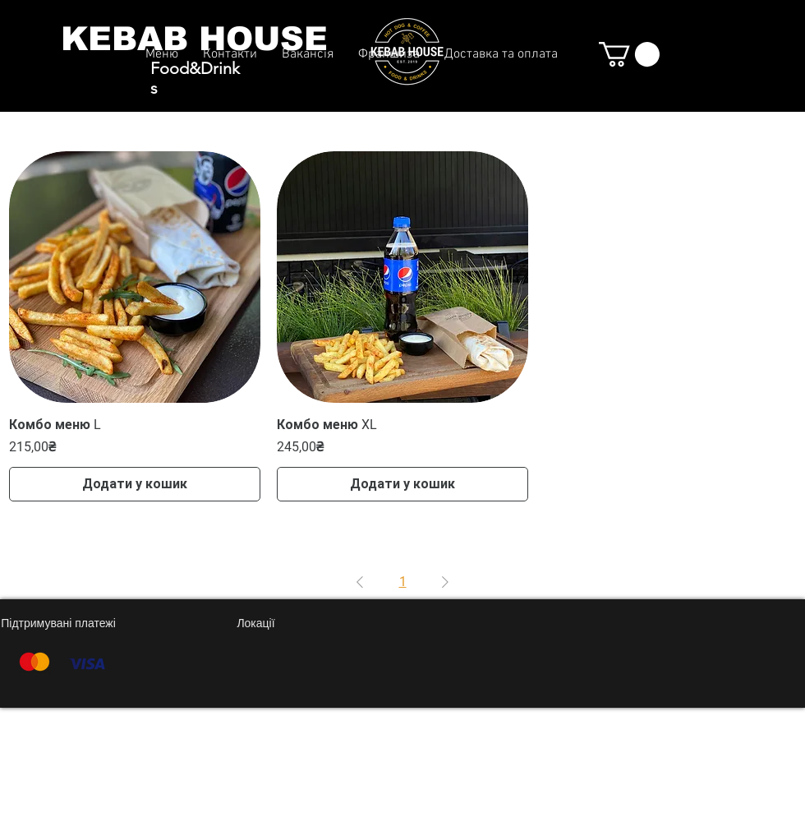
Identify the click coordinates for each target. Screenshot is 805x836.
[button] (629, 54)
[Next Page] (445, 582)
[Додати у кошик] (134, 484)
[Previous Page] (360, 582)
